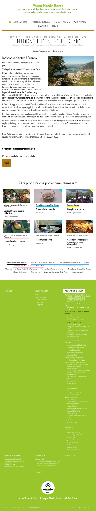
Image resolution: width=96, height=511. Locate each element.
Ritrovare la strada (72, 430)
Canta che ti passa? (72, 391)
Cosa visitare (40, 302)
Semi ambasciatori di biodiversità (52, 269)
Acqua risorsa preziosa (73, 425)
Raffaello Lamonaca (89, 508)
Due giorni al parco (75, 209)
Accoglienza (39, 305)
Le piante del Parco (72, 355)
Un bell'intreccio (71, 383)
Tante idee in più (39, 459)
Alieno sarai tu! (71, 400)
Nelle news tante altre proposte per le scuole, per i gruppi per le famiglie (47, 464)
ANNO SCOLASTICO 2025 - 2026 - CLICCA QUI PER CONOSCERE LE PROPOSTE (76, 300)
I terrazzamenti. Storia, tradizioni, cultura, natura (78, 308)
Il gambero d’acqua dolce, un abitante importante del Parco (77, 402)
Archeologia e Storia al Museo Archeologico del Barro (65, 266)
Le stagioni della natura (73, 411)
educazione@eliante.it (33, 136)
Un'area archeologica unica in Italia (14, 466)
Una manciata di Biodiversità (75, 352)
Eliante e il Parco (20, 22)
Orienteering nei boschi (73, 432)
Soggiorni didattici (78, 272)
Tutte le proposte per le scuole (16, 263)
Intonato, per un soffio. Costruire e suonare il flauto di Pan (76, 394)
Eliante (36, 295)
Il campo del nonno (72, 406)
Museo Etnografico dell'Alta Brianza (79, 269)
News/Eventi (43, 26)
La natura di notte (72, 413)
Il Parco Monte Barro (40, 297)
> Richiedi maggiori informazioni (19, 148)
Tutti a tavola (70, 420)
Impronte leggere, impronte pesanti (77, 408)
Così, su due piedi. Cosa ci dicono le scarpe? (76, 377)
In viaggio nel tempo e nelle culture (14, 461)
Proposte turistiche (62, 22)
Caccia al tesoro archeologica (75, 316)
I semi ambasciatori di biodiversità (76, 345)
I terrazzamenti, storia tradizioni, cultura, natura (28, 266)
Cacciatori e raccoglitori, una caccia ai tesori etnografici (77, 242)
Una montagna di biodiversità (12, 459)
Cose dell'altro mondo (45, 209)
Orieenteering (35, 272)
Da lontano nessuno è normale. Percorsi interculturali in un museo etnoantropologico (78, 366)
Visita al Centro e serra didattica (14, 212)
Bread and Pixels (78, 508)
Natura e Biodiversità (19, 272)
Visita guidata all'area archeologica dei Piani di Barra (77, 331)
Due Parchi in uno (72, 445)
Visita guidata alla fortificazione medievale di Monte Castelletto (75, 319)
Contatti (55, 26)
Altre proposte (80, 22)
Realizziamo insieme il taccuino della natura (77, 416)
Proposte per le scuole (41, 22)
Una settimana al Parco (73, 450)
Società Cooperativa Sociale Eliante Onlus (14, 508)
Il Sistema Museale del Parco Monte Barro (48, 461)
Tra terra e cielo (71, 437)
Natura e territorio (41, 300)
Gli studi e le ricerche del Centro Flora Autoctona (21, 269)
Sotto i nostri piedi (72, 422)
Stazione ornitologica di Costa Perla (55, 272)
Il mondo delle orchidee (14, 241)
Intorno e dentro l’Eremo (74, 322)
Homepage (10, 22)
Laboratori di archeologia (74, 325)
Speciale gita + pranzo (73, 442)
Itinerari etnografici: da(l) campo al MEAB (78, 371)
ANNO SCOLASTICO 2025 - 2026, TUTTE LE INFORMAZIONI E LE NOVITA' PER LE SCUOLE (60, 263)
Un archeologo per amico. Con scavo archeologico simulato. (77, 335)
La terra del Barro (72, 388)
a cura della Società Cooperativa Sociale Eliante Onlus (48, 498)
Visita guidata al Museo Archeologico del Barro (78, 327)
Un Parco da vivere (9, 464)
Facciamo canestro (44, 240)
